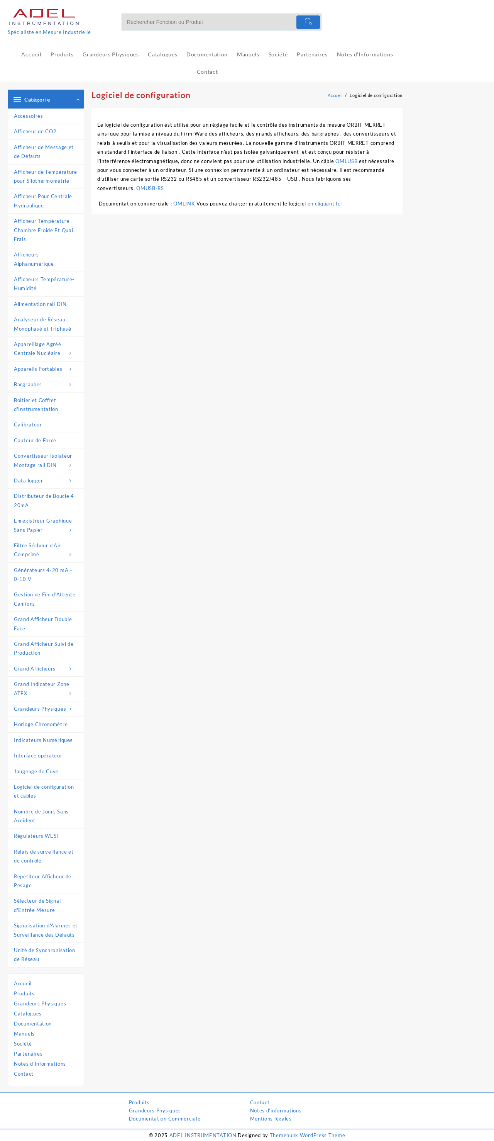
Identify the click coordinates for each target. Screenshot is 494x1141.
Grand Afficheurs (47, 668)
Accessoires (28, 116)
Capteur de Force (35, 440)
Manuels (24, 1034)
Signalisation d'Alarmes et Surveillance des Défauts (46, 929)
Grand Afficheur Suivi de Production (44, 648)
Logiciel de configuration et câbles (44, 791)
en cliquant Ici (325, 203)
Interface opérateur (38, 755)
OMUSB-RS (150, 188)
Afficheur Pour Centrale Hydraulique (43, 200)
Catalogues (28, 1013)
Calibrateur (28, 424)
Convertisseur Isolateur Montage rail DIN (47, 461)
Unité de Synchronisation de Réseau (44, 954)
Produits (24, 993)
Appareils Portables (47, 369)
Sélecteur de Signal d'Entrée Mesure (37, 905)
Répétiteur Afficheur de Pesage (42, 880)
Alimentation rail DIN (40, 304)
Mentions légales (271, 1119)
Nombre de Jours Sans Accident (41, 815)
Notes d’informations (276, 1110)
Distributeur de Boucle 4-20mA (45, 500)
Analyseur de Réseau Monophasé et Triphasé (47, 324)
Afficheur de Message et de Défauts (44, 151)
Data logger (47, 480)
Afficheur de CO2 (35, 131)
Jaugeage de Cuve (36, 771)
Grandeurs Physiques (47, 709)
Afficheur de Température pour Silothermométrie (45, 176)
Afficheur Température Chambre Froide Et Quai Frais (43, 230)
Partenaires (28, 1054)
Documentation (33, 1023)
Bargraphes (47, 384)
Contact (24, 1074)
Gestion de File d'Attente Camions (45, 598)
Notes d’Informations (40, 1064)
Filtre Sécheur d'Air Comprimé (47, 550)
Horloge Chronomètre (41, 724)
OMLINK (184, 203)
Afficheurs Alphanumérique (34, 259)
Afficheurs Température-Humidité (44, 283)
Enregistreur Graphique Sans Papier (47, 526)
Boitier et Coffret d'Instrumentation (36, 404)
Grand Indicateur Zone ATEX (47, 689)
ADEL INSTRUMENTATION (203, 1135)
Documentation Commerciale (165, 1119)
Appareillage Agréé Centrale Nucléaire (47, 349)
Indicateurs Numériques (47, 740)
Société (23, 1044)
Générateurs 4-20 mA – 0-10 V (43, 574)
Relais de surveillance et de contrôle (44, 856)
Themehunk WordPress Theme (307, 1135)
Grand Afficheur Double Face (43, 623)
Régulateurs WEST (37, 836)
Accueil (23, 983)
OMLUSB (346, 161)
